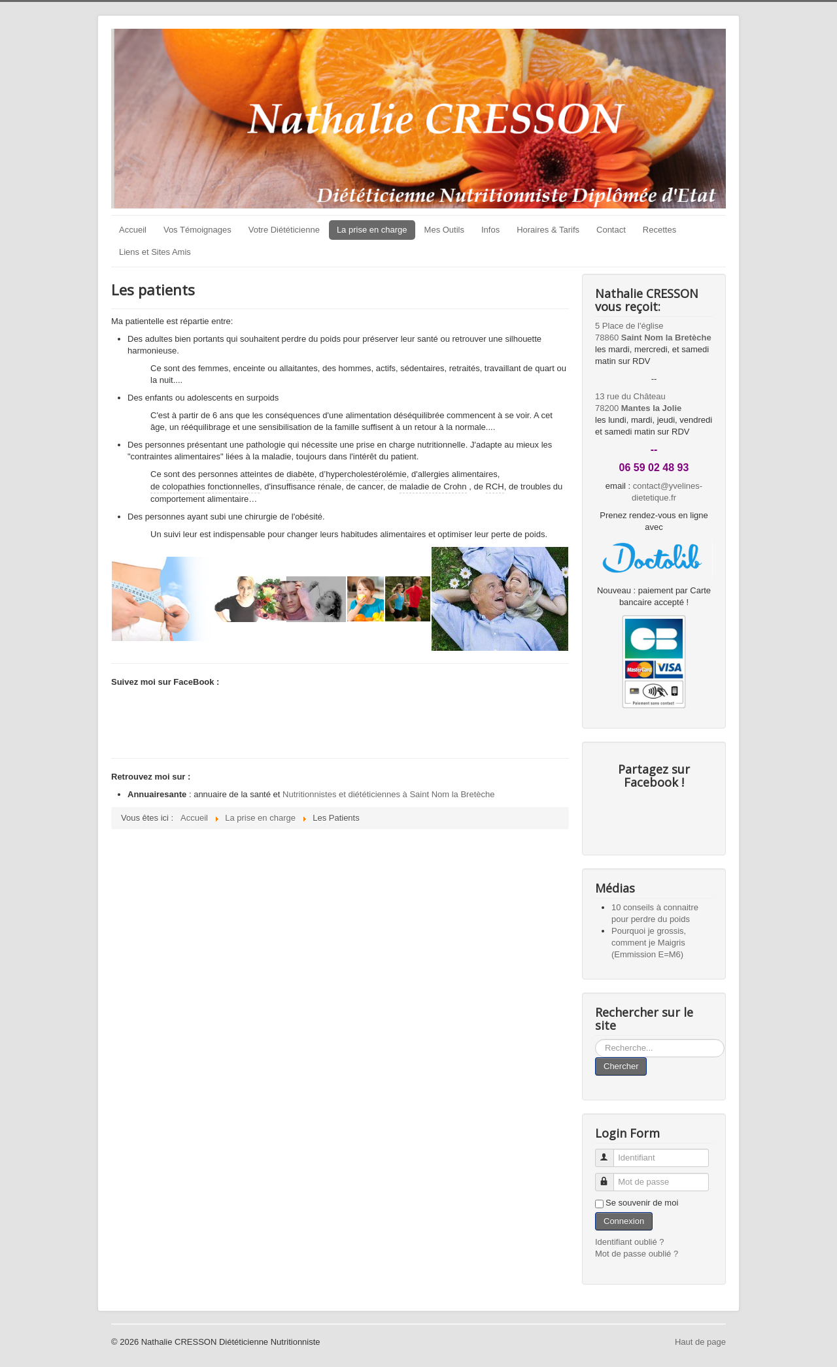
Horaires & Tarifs (548, 230)
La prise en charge (372, 230)
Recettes (659, 230)
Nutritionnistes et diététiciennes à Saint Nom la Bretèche (388, 794)
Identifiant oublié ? (629, 1242)
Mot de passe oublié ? (636, 1254)
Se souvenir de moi (642, 1203)
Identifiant (610, 1152)
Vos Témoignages (197, 230)
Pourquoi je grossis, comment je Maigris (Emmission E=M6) (648, 942)
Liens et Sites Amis (155, 252)
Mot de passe (610, 1176)
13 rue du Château (630, 396)
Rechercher (595, 1039)
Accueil (132, 230)
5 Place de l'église (629, 326)
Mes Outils (444, 230)
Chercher (621, 1066)
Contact (611, 230)
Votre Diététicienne (284, 230)
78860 (653, 337)
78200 (638, 408)
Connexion (624, 1221)
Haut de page (700, 1342)
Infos (490, 230)
